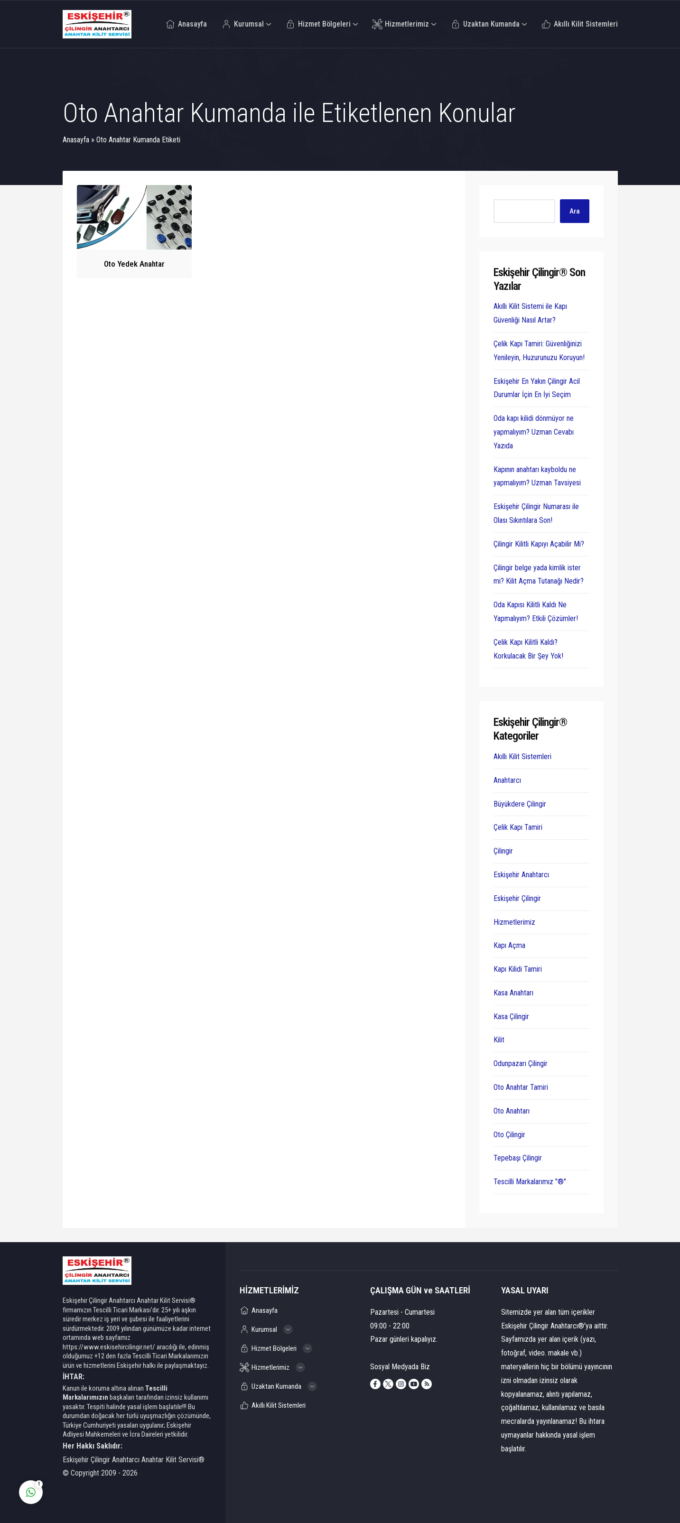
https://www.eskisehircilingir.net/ (109, 1347)
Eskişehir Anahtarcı (521, 874)
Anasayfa (76, 139)
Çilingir (503, 850)
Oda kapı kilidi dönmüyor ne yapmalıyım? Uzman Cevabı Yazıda (534, 432)
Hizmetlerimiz (514, 922)
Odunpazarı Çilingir (521, 1063)
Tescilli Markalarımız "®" (530, 1181)
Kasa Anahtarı (513, 992)
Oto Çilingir (509, 1134)
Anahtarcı (507, 780)
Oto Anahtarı (512, 1110)
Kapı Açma (509, 945)
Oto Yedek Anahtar (134, 264)
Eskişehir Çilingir (517, 898)
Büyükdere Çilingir (520, 803)
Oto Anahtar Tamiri (521, 1087)
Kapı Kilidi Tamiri (518, 969)
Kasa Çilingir (511, 1016)
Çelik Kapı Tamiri (518, 827)
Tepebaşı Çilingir (518, 1157)
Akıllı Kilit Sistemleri (522, 756)
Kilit (499, 1039)
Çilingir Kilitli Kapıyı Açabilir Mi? (539, 543)
